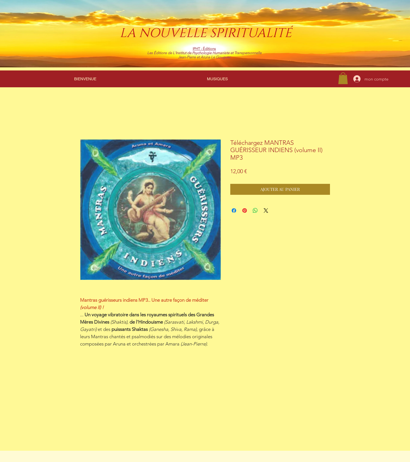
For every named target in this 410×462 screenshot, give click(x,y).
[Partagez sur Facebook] (234, 210)
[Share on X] (266, 210)
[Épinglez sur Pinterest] (244, 210)
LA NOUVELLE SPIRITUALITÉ (206, 33)
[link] (343, 78)
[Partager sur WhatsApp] (255, 210)
